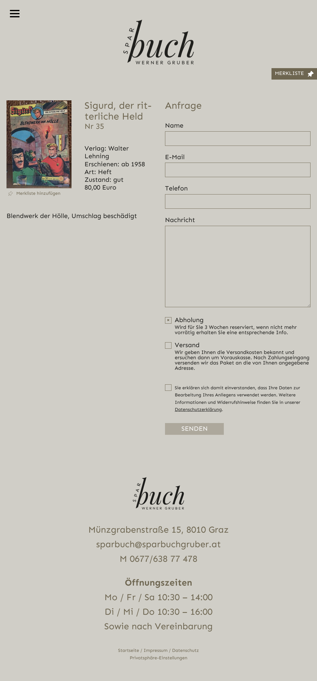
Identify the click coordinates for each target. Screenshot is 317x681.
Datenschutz (185, 650)
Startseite (128, 650)
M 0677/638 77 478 (158, 559)
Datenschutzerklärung (198, 409)
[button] (39, 193)
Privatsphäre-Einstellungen (158, 658)
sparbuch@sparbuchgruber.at (158, 544)
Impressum (155, 650)
